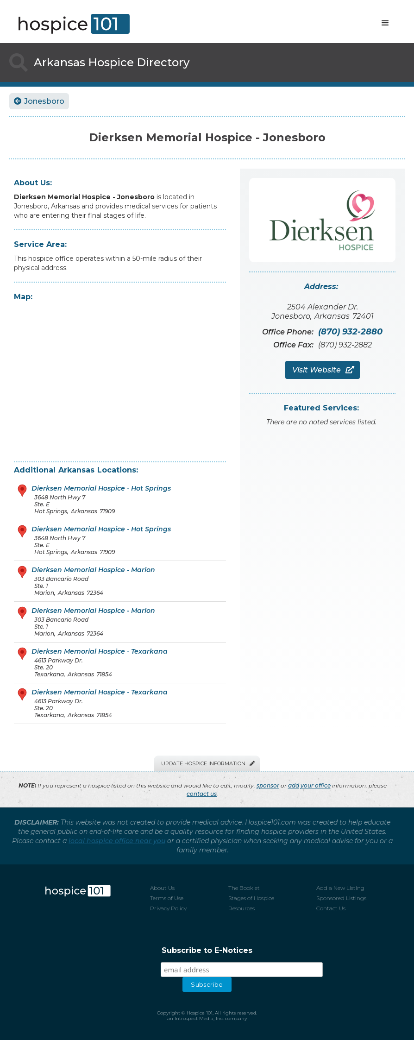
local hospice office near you (117, 841)
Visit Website (322, 370)
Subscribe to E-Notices (207, 950)
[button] (385, 23)
